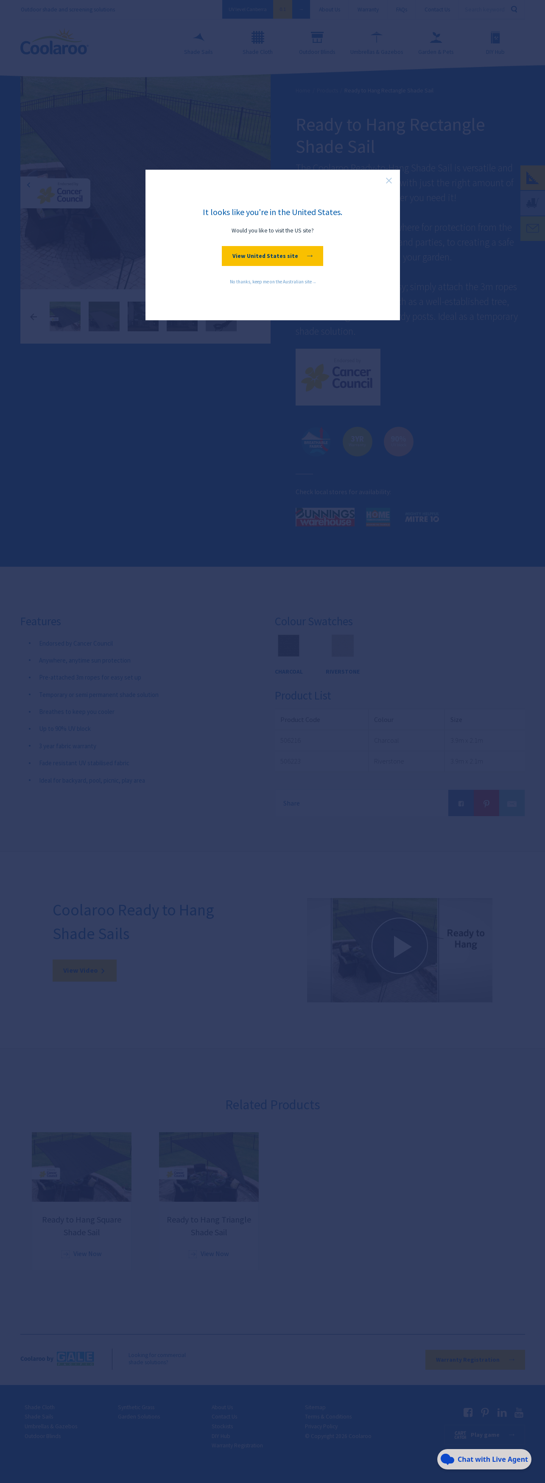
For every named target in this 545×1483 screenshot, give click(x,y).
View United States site (272, 256)
